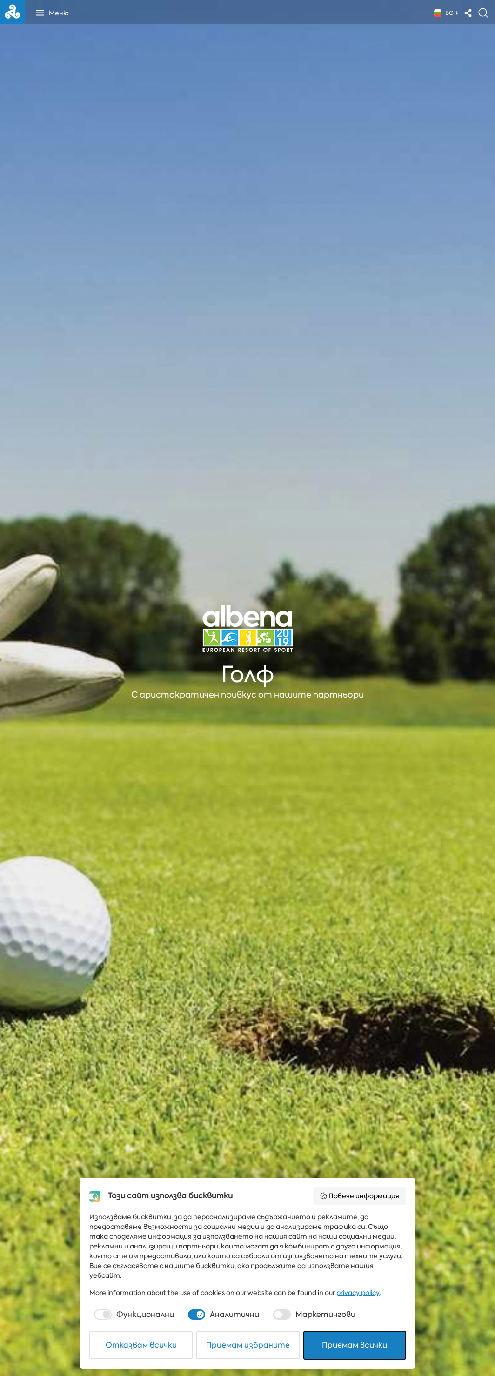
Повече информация (360, 1196)
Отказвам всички (141, 1345)
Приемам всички (354, 1345)
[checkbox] (133, 1314)
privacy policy (358, 1293)
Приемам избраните (248, 1345)
